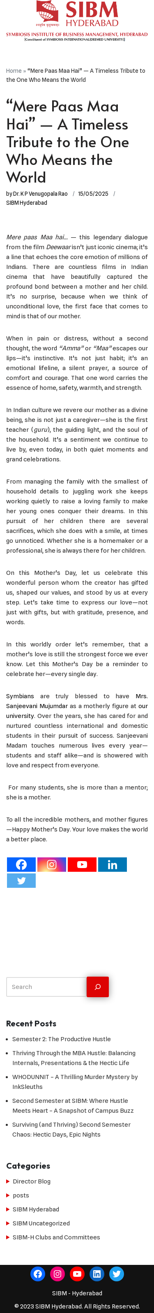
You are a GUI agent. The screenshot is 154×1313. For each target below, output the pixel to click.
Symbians (23, 696)
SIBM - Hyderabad (77, 1293)
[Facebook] (21, 864)
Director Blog (32, 1181)
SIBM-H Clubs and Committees (56, 1237)
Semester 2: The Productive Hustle (61, 1039)
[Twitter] (21, 880)
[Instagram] (51, 864)
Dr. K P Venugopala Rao (40, 193)
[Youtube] (82, 864)
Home (14, 70)
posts (21, 1195)
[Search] (98, 987)
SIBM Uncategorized (41, 1223)
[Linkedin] (112, 864)
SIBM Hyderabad (26, 202)
